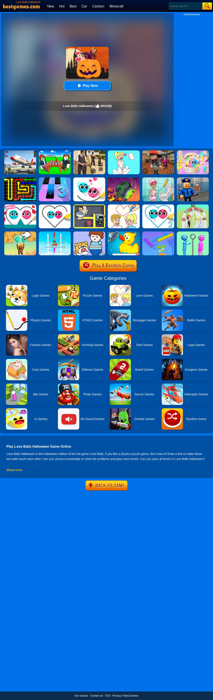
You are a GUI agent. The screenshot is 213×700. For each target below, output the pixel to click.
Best (73, 6)
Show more (14, 470)
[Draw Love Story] (124, 205)
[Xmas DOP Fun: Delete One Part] (124, 151)
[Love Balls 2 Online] (89, 178)
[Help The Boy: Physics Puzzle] (20, 232)
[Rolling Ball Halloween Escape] (124, 178)
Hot (62, 6)
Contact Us (96, 695)
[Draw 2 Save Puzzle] (158, 178)
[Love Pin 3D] (193, 205)
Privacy (116, 695)
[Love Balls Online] (20, 205)
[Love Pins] (193, 232)
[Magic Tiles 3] (55, 178)
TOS (107, 695)
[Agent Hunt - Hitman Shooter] (89, 151)
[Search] (185, 6)
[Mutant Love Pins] (55, 232)
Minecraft (116, 6)
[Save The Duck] (124, 232)
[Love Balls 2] (158, 205)
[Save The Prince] (89, 232)
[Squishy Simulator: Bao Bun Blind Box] (193, 151)
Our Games (81, 695)
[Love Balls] (55, 205)
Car (84, 6)
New (50, 6)
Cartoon (98, 6)
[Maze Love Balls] (89, 205)
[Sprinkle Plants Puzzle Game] (158, 232)
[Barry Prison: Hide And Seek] (193, 178)
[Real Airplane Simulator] (20, 151)
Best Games (131, 695)
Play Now (87, 85)
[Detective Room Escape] (158, 151)
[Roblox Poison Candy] (55, 151)
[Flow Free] (20, 178)
